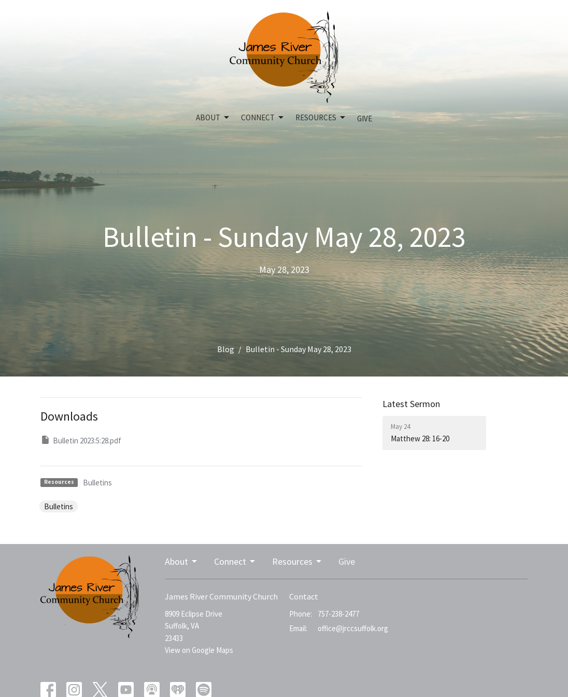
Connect (263, 118)
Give (364, 118)
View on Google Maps (199, 650)
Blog (225, 349)
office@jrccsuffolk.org (353, 628)
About (213, 118)
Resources (321, 118)
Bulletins (97, 482)
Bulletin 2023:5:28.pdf (80, 440)
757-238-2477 (338, 614)
